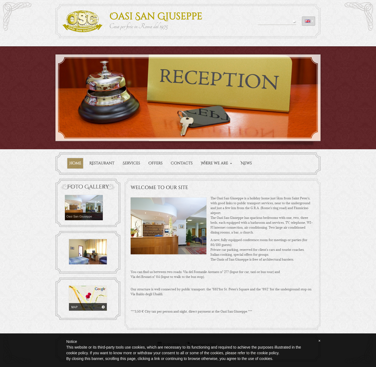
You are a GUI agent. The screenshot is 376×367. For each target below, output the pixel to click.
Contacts (182, 163)
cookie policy (267, 353)
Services (131, 163)
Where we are (216, 163)
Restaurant (101, 163)
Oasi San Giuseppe (155, 16)
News (246, 163)
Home (75, 163)
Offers (155, 163)
